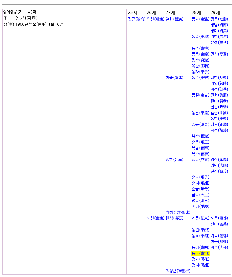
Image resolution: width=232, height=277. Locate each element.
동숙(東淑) (201, 36)
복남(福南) (201, 148)
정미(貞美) (219, 31)
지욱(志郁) (219, 247)
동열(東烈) (201, 230)
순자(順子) (201, 177)
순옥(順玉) (201, 142)
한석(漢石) (175, 218)
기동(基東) (201, 218)
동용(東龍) (201, 54)
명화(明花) (201, 259)
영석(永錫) (219, 159)
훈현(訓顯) (219, 112)
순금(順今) (201, 189)
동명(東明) (201, 247)
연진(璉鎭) (156, 19)
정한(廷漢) (175, 159)
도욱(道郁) (219, 218)
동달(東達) (201, 112)
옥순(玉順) (201, 66)
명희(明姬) (201, 265)
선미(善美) (219, 224)
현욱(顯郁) (219, 241)
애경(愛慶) (201, 206)
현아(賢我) (219, 101)
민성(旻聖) (219, 54)
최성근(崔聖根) (178, 271)
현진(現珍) (219, 107)
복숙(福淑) (201, 136)
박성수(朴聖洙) (178, 212)
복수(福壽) (201, 153)
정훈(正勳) (219, 124)
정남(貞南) (219, 25)
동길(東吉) (201, 95)
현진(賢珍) (219, 171)
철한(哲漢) (175, 19)
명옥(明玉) (201, 200)
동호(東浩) (201, 19)
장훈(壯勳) (219, 19)
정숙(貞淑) (201, 60)
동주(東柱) (201, 48)
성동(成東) (201, 159)
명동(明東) (201, 124)
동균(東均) (201, 253)
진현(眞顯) (219, 95)
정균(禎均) (137, 19)
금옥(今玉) (201, 194)
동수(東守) (201, 77)
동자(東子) (201, 72)
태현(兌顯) (219, 77)
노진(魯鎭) (156, 218)
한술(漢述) (175, 77)
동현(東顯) (219, 118)
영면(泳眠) (219, 165)
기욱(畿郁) (219, 235)
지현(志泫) (219, 36)
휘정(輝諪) (219, 130)
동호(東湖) (201, 235)
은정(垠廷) (219, 42)
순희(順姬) (201, 183)
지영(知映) (219, 83)
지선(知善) (219, 89)
